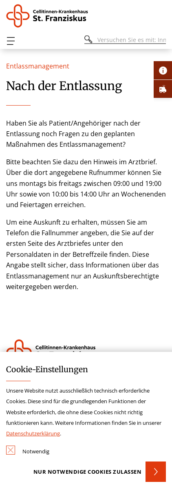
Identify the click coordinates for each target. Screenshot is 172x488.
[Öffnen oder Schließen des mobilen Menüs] (10, 41)
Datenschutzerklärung (33, 433)
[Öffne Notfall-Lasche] (163, 88)
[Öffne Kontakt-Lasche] (163, 70)
